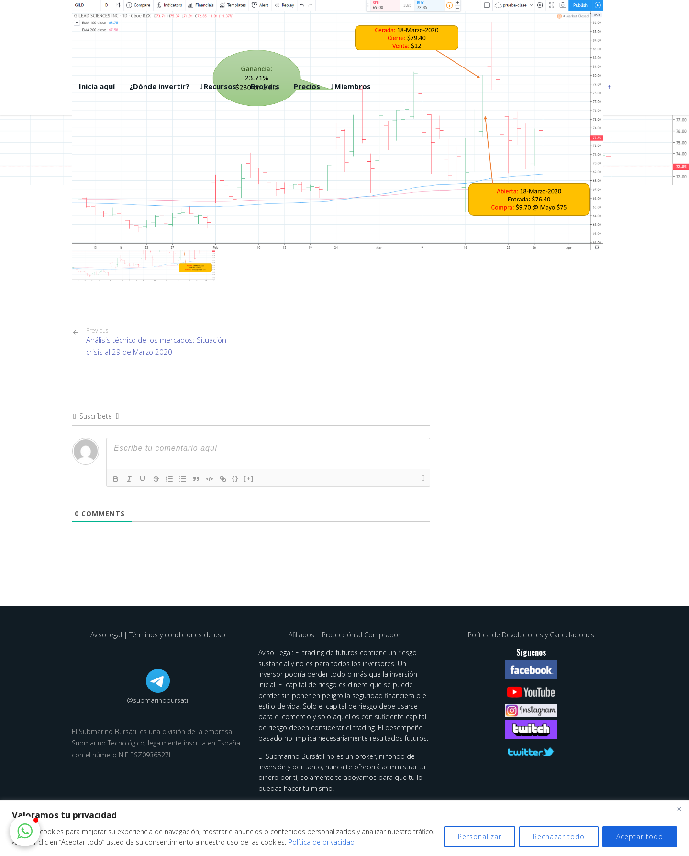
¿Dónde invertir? (159, 86)
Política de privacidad (322, 841)
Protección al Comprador (361, 634)
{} (235, 478)
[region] (344, 828)
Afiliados (302, 634)
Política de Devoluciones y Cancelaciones (531, 634)
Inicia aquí (97, 86)
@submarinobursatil (158, 700)
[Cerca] (679, 808)
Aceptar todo (639, 836)
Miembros (352, 86)
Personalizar (479, 836)
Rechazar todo (559, 836)
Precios (307, 86)
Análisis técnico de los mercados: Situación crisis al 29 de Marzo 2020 (165, 341)
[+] (249, 478)
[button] (25, 831)
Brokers (265, 86)
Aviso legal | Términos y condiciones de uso (157, 634)
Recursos (220, 86)
